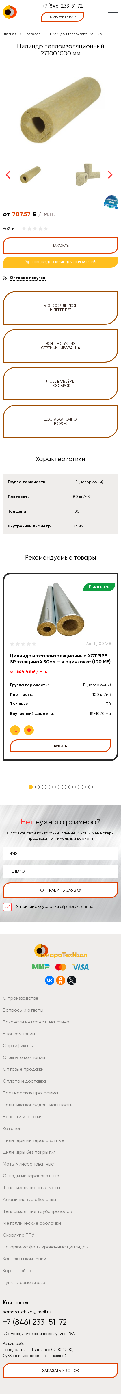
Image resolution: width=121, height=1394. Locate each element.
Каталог (33, 34)
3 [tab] (44, 787)
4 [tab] (51, 787)
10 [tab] (90, 787)
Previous (7, 174)
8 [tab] (77, 787)
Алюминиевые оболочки (29, 1199)
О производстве (20, 998)
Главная (9, 34)
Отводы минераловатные (31, 1176)
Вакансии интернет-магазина (36, 1022)
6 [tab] (64, 787)
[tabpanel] (60, 667)
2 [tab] (37, 787)
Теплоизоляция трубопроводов (37, 1211)
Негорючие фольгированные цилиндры (46, 1247)
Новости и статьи (22, 1116)
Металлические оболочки (32, 1223)
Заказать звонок (60, 1370)
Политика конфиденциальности (38, 1104)
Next (110, 174)
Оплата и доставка (24, 1081)
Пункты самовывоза (24, 1282)
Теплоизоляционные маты (31, 1187)
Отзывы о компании (24, 1057)
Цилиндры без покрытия (29, 1152)
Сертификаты (18, 1045)
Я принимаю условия (54, 906)
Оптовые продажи (23, 1069)
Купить (60, 746)
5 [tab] (57, 787)
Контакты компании (24, 1258)
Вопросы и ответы (23, 1010)
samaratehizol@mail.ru (27, 1312)
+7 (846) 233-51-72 (62, 6)
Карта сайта (17, 1270)
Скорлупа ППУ (18, 1235)
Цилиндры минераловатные (33, 1140)
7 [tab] (70, 787)
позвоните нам (63, 17)
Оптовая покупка (28, 278)
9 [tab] (84, 787)
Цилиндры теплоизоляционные (76, 34)
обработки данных (76, 906)
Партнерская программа (30, 1093)
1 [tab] (31, 787)
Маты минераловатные (28, 1164)
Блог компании (19, 1033)
